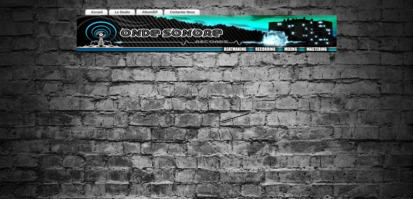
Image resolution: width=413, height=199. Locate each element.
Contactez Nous (182, 12)
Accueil (97, 12)
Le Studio (122, 12)
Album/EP (150, 12)
